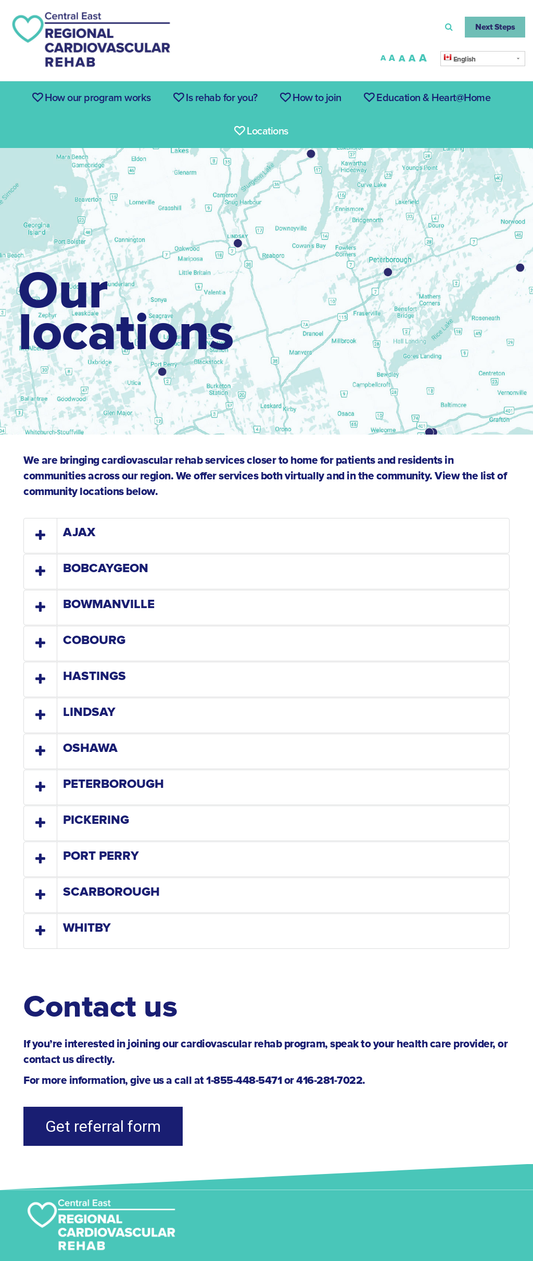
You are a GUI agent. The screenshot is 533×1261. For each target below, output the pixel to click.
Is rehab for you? (215, 98)
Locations (261, 131)
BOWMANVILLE (109, 604)
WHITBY (87, 927)
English (459, 58)
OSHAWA (90, 748)
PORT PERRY (101, 855)
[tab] (266, 535)
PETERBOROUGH (113, 784)
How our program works (91, 98)
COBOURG (94, 640)
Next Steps (495, 27)
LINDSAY (89, 712)
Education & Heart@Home (427, 98)
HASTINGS (94, 676)
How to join (310, 98)
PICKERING (96, 819)
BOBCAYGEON (105, 568)
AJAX (79, 532)
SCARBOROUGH (111, 891)
